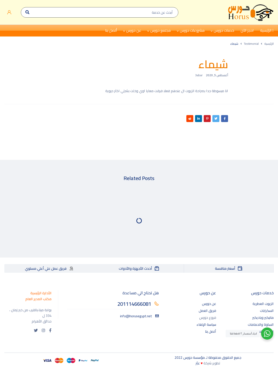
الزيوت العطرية (263, 303)
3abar (199, 75)
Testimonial (251, 43)
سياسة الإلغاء (206, 324)
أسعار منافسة (225, 268)
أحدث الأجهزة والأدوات (135, 268)
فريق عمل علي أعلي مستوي (45, 268)
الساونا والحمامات (261, 324)
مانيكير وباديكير (263, 317)
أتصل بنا (210, 331)
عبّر (198, 363)
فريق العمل (207, 310)
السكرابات (267, 310)
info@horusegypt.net (139, 316)
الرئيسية (269, 43)
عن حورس (209, 303)
